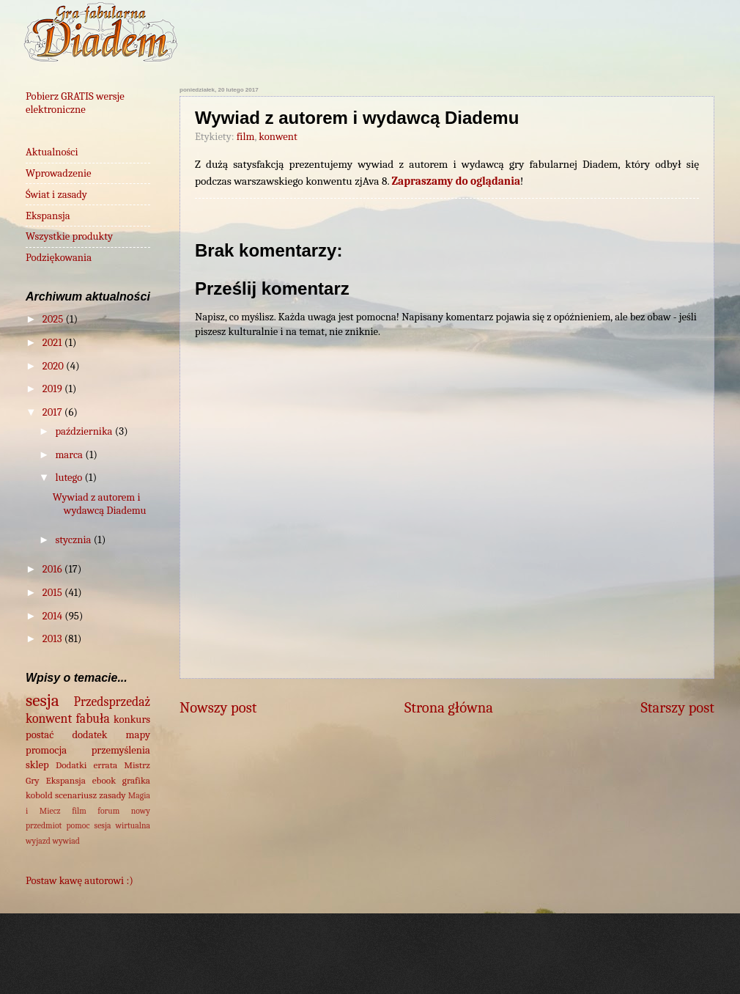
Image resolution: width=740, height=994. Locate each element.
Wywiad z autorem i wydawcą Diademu (100, 504)
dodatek (89, 735)
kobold (39, 794)
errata (105, 764)
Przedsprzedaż (112, 701)
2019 (53, 389)
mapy (138, 735)
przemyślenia (121, 750)
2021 (53, 342)
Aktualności (52, 152)
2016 (53, 569)
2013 (53, 639)
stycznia (74, 540)
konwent (278, 136)
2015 (53, 592)
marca (70, 455)
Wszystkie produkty (69, 236)
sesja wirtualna (122, 825)
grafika (136, 780)
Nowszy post (218, 707)
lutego (69, 477)
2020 (54, 366)
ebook (104, 780)
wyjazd (38, 841)
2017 (53, 412)
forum (108, 811)
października (84, 431)
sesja (42, 700)
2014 (53, 616)
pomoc (78, 825)
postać (39, 735)
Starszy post (677, 707)
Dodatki (71, 764)
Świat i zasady (56, 194)
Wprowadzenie (59, 173)
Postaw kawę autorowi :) (79, 881)
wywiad (66, 841)
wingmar (422, 964)
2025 (54, 319)
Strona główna (448, 707)
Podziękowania (59, 257)
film (246, 136)
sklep (37, 765)
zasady (112, 794)
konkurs (132, 719)
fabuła (93, 718)
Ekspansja (48, 216)
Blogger (579, 964)
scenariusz (76, 794)
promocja (46, 750)
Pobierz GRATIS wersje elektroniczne (75, 103)
